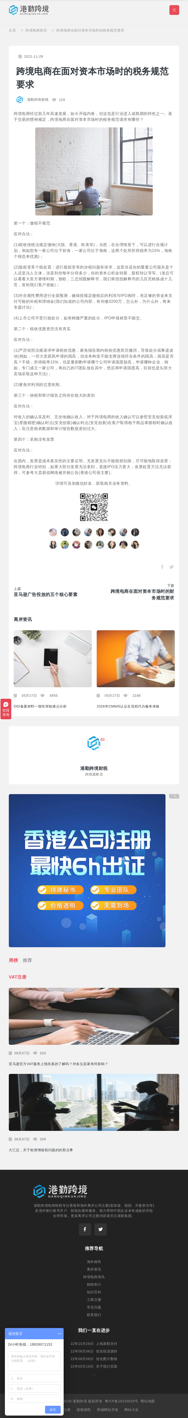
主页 (12, 30)
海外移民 (94, 1261)
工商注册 (94, 1299)
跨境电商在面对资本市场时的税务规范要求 (90, 30)
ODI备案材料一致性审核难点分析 (40, 706)
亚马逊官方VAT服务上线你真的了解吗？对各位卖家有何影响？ (58, 1063)
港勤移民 (84, 1409)
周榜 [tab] (13, 959)
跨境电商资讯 (36, 30)
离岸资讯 (94, 1269)
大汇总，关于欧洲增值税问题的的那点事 (41, 1149)
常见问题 (94, 1307)
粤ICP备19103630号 (121, 1401)
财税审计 (94, 1284)
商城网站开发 (107, 1409)
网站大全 (131, 1409)
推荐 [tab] (27, 959)
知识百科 (94, 1292)
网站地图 (148, 1401)
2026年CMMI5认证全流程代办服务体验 (128, 706)
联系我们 (94, 1315)
